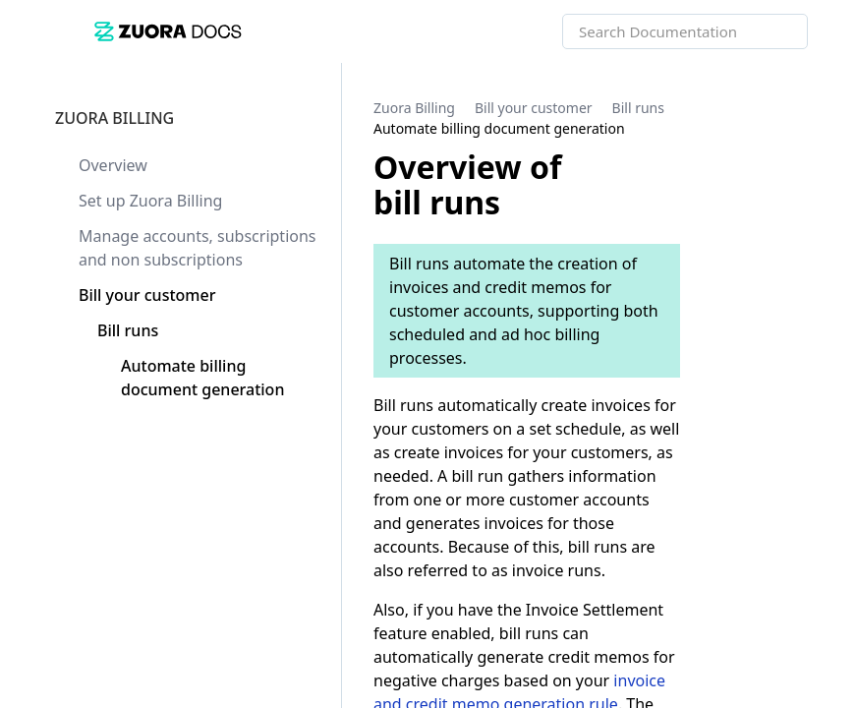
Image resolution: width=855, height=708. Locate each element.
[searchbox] (771, 31)
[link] (328, 31)
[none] (800, 118)
